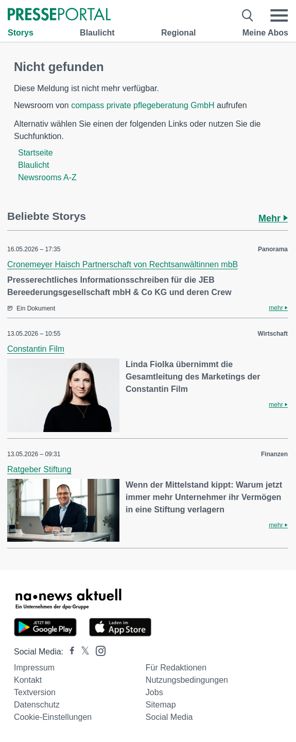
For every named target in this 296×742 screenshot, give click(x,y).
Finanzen (274, 454)
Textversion (35, 692)
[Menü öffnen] (279, 15)
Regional (178, 32)
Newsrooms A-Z (47, 177)
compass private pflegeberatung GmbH (142, 105)
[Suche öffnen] (247, 15)
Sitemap (161, 704)
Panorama (273, 249)
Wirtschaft (272, 333)
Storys (20, 32)
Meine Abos (265, 32)
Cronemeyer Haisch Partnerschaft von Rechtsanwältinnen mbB (122, 264)
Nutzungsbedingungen (187, 680)
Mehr (273, 218)
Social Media (169, 717)
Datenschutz (37, 704)
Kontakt (28, 680)
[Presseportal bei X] (82, 651)
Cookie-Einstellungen (53, 717)
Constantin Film (35, 348)
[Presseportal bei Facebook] (69, 651)
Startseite (35, 152)
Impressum (34, 667)
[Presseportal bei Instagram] (98, 650)
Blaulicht (97, 32)
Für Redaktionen (176, 667)
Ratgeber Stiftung (39, 469)
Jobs (154, 692)
